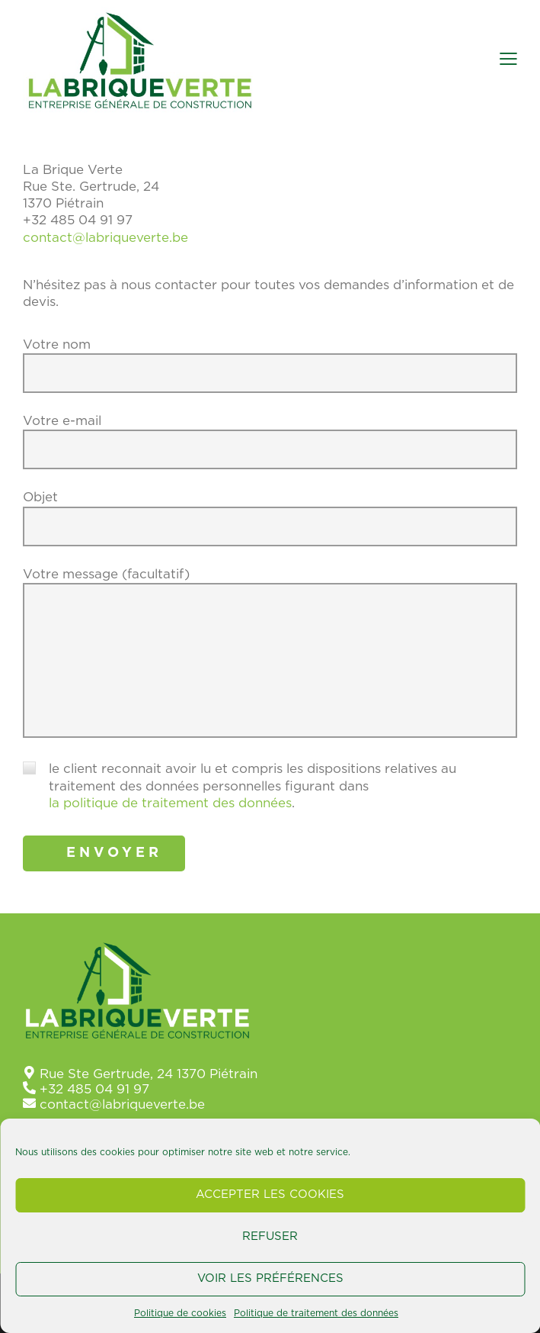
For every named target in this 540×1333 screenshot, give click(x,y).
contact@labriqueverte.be (105, 236)
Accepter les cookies (270, 1194)
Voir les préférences (270, 1278)
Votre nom (270, 374)
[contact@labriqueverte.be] (29, 1102)
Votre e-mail (270, 451)
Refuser (270, 1236)
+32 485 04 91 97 (94, 1088)
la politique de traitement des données (170, 802)
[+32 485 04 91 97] (29, 1086)
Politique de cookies (180, 1313)
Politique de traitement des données (316, 1313)
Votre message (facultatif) (270, 659)
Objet (270, 527)
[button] (508, 58)
